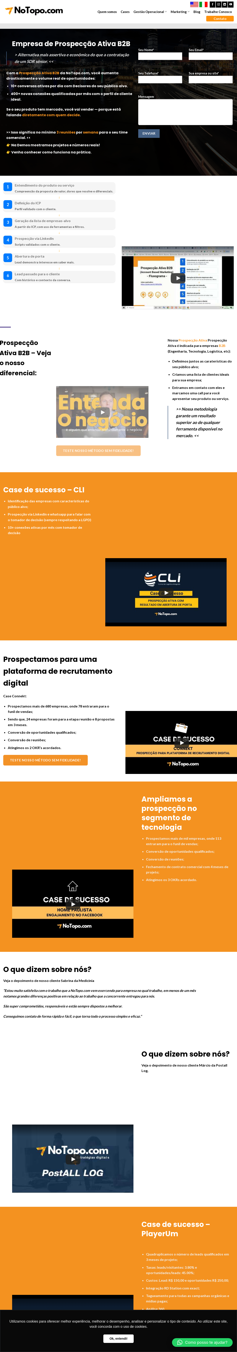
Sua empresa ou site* (211, 78)
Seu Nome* (160, 55)
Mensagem (185, 111)
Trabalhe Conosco (218, 12)
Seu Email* (211, 55)
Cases (125, 12)
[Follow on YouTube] (231, 5)
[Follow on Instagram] (218, 5)
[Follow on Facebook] (212, 5)
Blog (196, 12)
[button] (202, 1342)
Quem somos (107, 12)
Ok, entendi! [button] (118, 1338)
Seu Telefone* (160, 78)
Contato (220, 19)
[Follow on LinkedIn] (224, 5)
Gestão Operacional (150, 12)
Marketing (180, 12)
